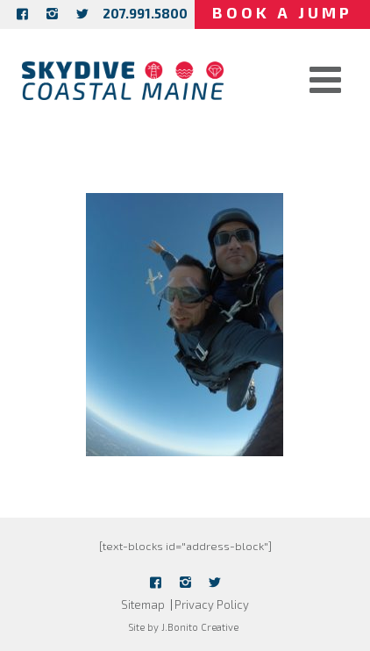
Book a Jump (282, 12)
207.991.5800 (145, 13)
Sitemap (143, 604)
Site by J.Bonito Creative (183, 627)
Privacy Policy (211, 604)
